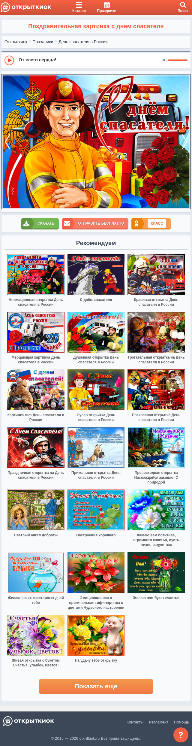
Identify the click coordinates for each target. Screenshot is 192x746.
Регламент (158, 722)
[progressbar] (178, 60)
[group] (96, 60)
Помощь (181, 722)
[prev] (7, 141)
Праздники (42, 41)
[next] (184, 141)
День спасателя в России (83, 41)
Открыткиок (15, 41)
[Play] (9, 60)
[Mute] (165, 60)
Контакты (135, 722)
